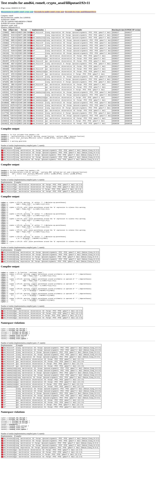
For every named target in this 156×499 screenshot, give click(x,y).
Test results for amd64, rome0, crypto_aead (49, 12)
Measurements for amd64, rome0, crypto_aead (17, 12)
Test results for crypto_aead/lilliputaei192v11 (80, 12)
